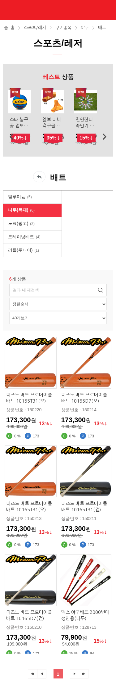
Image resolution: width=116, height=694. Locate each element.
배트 (102, 27)
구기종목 (63, 27)
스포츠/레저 (35, 27)
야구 (85, 27)
